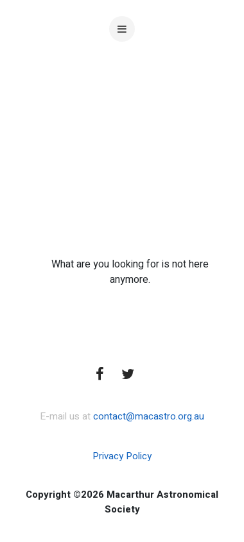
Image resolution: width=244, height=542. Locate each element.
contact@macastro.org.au (148, 416)
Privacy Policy (122, 456)
